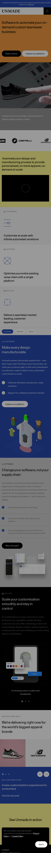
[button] (41, 844)
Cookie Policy (17, 836)
